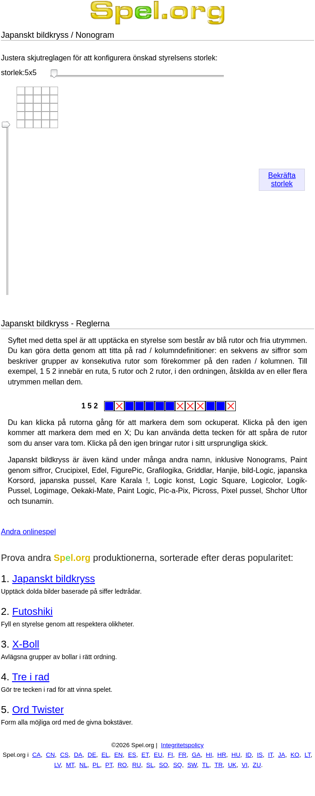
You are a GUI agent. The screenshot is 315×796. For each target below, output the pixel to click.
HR (221, 754)
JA (282, 754)
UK (232, 764)
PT (109, 764)
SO (163, 764)
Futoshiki (32, 611)
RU (136, 764)
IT (270, 754)
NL (83, 764)
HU (236, 754)
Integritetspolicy (182, 745)
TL (206, 764)
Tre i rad (30, 677)
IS (260, 754)
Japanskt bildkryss (53, 578)
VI (245, 764)
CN (50, 754)
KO (295, 754)
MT (70, 764)
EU (158, 754)
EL (105, 754)
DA (78, 754)
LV (57, 764)
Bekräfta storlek (282, 179)
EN (118, 754)
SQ (177, 764)
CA (36, 754)
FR (182, 754)
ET (145, 754)
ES (132, 754)
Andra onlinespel (28, 532)
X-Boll (25, 644)
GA (196, 754)
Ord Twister (38, 709)
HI (209, 754)
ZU (257, 764)
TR (219, 764)
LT (307, 754)
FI (170, 754)
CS (64, 754)
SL (150, 764)
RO (122, 764)
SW (192, 764)
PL (96, 764)
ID (248, 754)
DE (92, 754)
